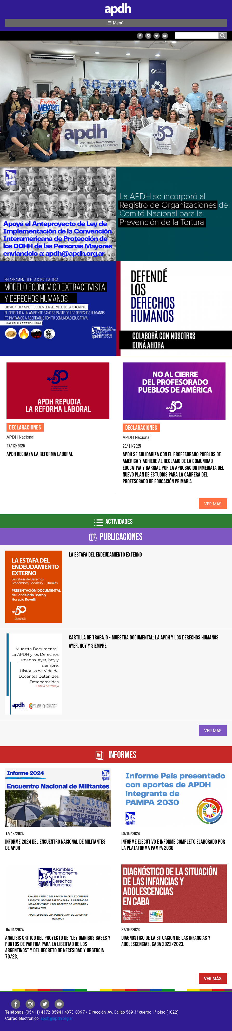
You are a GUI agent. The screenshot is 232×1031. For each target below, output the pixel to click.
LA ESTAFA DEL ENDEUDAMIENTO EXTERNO (105, 554)
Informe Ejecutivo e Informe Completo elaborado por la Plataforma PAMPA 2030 (173, 845)
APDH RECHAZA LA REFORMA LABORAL (39, 454)
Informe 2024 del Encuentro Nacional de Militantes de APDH (55, 845)
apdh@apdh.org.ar (57, 1018)
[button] (116, 23)
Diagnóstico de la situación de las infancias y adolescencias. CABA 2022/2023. (165, 941)
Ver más (213, 503)
